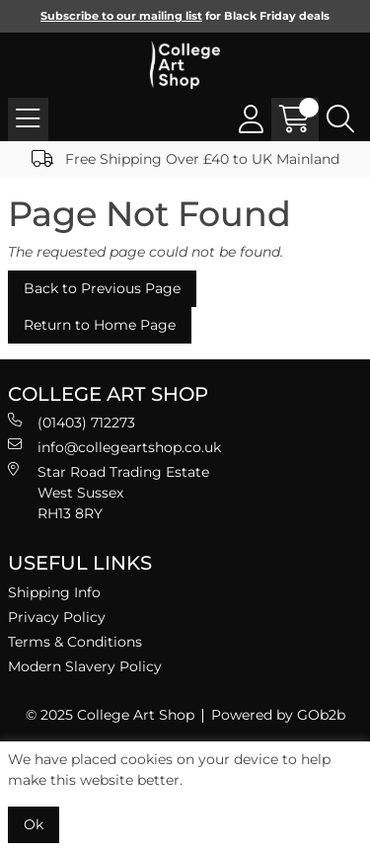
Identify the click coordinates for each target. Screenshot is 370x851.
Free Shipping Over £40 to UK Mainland (185, 159)
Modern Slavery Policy (85, 666)
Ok (33, 824)
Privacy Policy (57, 617)
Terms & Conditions (75, 642)
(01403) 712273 (71, 422)
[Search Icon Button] (340, 119)
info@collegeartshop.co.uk (114, 446)
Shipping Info (54, 592)
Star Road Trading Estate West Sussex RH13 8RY (108, 492)
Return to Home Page (100, 325)
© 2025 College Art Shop (110, 715)
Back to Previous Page (102, 288)
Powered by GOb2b (278, 715)
